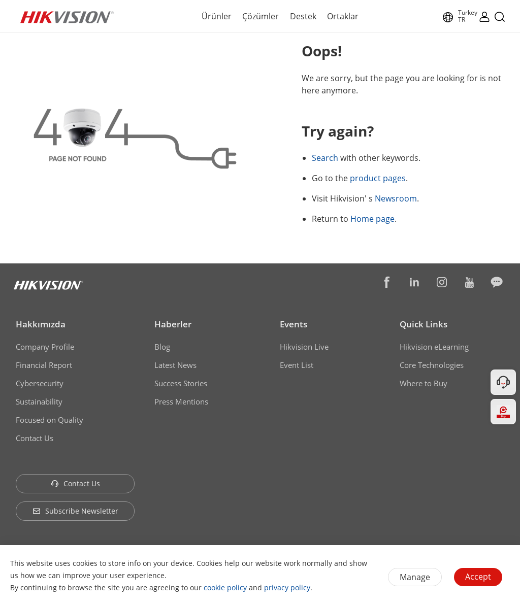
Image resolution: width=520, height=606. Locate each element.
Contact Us (34, 438)
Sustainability (39, 401)
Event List (296, 365)
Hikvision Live (304, 347)
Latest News (175, 365)
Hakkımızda (41, 324)
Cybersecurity (39, 383)
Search (325, 157)
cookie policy (225, 587)
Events (293, 324)
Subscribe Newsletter (75, 511)
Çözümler (260, 16)
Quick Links (423, 324)
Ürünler (217, 16)
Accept (478, 576)
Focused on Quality (49, 420)
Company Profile (45, 347)
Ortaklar (343, 16)
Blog (162, 347)
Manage (415, 577)
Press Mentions (181, 401)
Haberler (172, 324)
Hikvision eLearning (434, 347)
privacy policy (287, 587)
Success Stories (180, 383)
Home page (372, 218)
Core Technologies (432, 365)
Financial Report (44, 365)
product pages (378, 178)
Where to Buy (423, 383)
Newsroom (396, 198)
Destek (303, 16)
